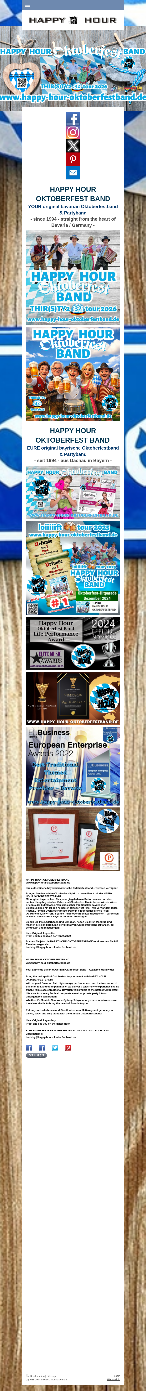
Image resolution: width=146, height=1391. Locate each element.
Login (117, 1375)
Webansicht (113, 1379)
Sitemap (51, 1376)
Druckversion (35, 1376)
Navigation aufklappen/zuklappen (73, 5)
